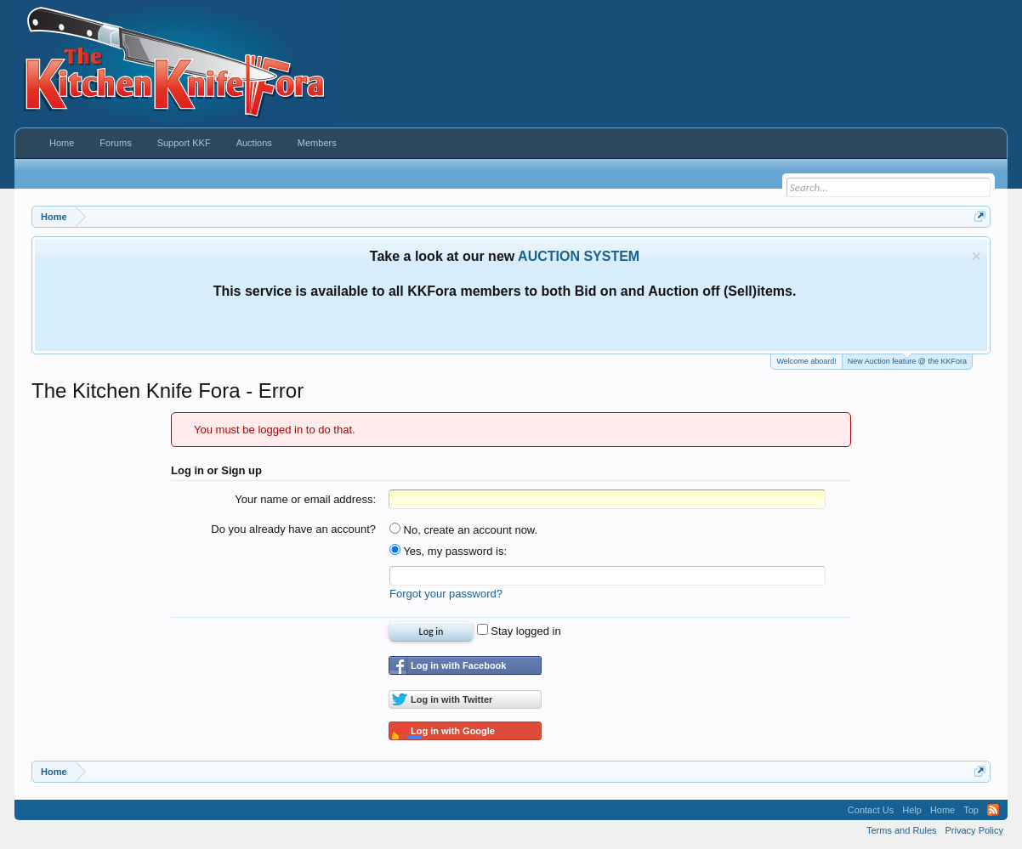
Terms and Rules (901, 830)
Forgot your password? (445, 593)
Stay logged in (519, 631)
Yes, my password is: (448, 551)
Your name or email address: (305, 499)
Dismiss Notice (976, 256)
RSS (993, 810)
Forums (115, 143)
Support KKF (184, 143)
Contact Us (871, 810)
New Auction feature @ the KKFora (907, 359)
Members (317, 143)
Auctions (254, 143)
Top (971, 810)
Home (61, 143)
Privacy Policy (974, 830)
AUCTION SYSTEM (578, 256)
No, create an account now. (463, 530)
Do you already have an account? (293, 529)
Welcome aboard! (806, 361)
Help (912, 810)
